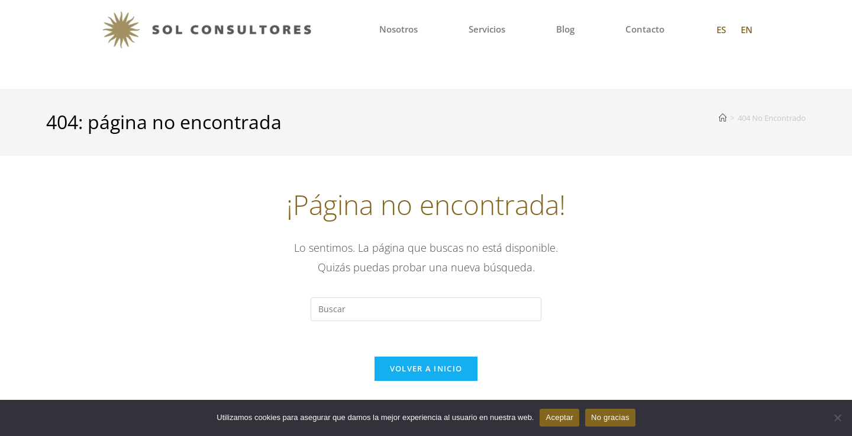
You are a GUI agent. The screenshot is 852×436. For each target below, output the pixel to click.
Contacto (644, 29)
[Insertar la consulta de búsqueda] (426, 309)
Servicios (487, 29)
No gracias (610, 417)
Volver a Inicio (426, 369)
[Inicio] (723, 118)
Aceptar (559, 417)
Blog (565, 29)
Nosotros (398, 29)
